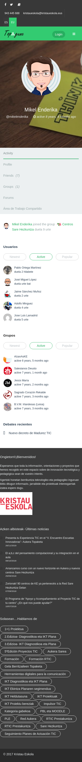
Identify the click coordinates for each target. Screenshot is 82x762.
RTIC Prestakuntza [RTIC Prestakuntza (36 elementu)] (59, 718)
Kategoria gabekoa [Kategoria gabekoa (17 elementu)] (17, 711)
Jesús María (21, 380)
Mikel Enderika (22, 224)
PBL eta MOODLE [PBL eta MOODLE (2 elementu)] (52, 711)
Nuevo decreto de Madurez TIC (30, 433)
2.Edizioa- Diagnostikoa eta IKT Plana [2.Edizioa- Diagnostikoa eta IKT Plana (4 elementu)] (30, 636)
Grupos (9, 335)
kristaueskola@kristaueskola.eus (42, 13)
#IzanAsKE (21, 356)
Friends (12, 175)
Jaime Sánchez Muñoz (27, 291)
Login (58, 34)
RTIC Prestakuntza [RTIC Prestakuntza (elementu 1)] (17, 726)
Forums (8, 197)
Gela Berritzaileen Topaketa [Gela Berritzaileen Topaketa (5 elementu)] (23, 666)
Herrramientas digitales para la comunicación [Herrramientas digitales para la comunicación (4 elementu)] (35, 674)
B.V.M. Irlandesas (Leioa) (29, 404)
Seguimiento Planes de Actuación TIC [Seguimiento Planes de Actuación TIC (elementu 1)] (30, 733)
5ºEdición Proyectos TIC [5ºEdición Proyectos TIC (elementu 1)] (21, 651)
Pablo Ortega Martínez (27, 267)
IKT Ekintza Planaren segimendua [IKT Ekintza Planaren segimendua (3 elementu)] (28, 689)
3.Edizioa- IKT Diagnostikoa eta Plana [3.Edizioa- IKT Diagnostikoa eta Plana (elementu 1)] (30, 644)
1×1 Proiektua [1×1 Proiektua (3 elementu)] (14, 629)
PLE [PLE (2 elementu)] (7, 718)
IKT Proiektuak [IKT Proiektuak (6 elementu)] (47, 696)
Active (41, 257)
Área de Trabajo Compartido (22, 208)
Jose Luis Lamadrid (25, 315)
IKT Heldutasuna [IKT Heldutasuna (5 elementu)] (16, 696)
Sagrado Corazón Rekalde (30, 392)
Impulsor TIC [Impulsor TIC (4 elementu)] (52, 704)
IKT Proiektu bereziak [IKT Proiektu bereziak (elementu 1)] (19, 704)
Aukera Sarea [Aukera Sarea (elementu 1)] (57, 651)
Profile (7, 164)
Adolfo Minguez (23, 303)
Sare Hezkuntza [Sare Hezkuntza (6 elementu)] (51, 726)
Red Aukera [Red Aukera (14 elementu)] (28, 718)
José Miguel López (25, 279)
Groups (12, 186)
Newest (15, 257)
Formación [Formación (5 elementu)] (12, 659)
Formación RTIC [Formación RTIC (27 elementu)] (40, 659)
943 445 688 (12, 13)
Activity (8, 153)
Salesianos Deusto (25, 368)
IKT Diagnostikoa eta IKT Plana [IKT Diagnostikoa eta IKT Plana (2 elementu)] (26, 681)
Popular (67, 257)
